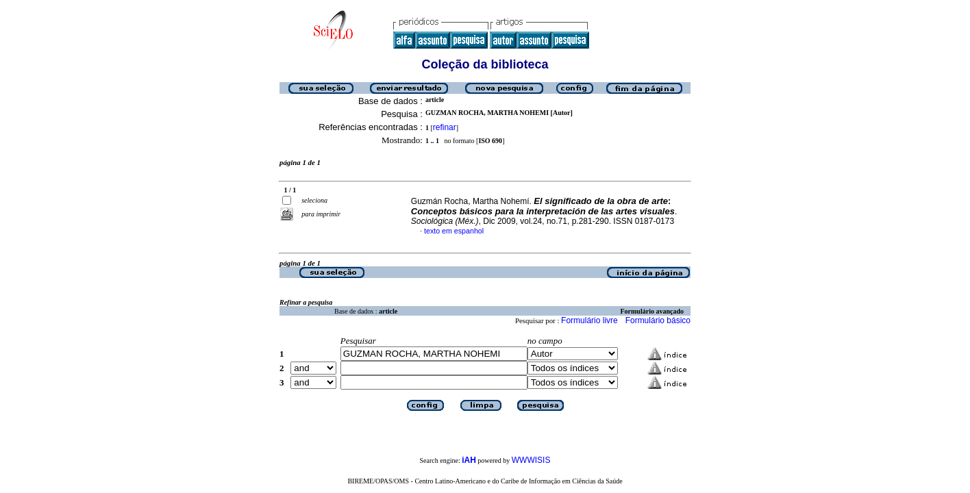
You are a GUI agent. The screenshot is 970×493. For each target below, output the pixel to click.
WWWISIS (531, 460)
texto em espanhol (454, 231)
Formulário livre (589, 320)
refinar (444, 127)
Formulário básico (658, 320)
